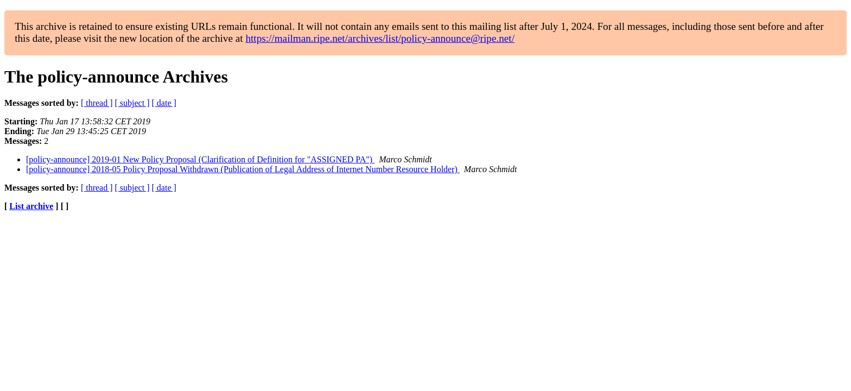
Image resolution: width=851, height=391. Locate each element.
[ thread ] (97, 103)
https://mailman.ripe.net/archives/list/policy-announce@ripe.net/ (380, 38)
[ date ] (164, 103)
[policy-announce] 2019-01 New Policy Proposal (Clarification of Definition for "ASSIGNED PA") (200, 159)
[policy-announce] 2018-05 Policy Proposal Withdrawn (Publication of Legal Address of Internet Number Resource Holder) (243, 169)
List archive (31, 206)
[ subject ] (132, 103)
